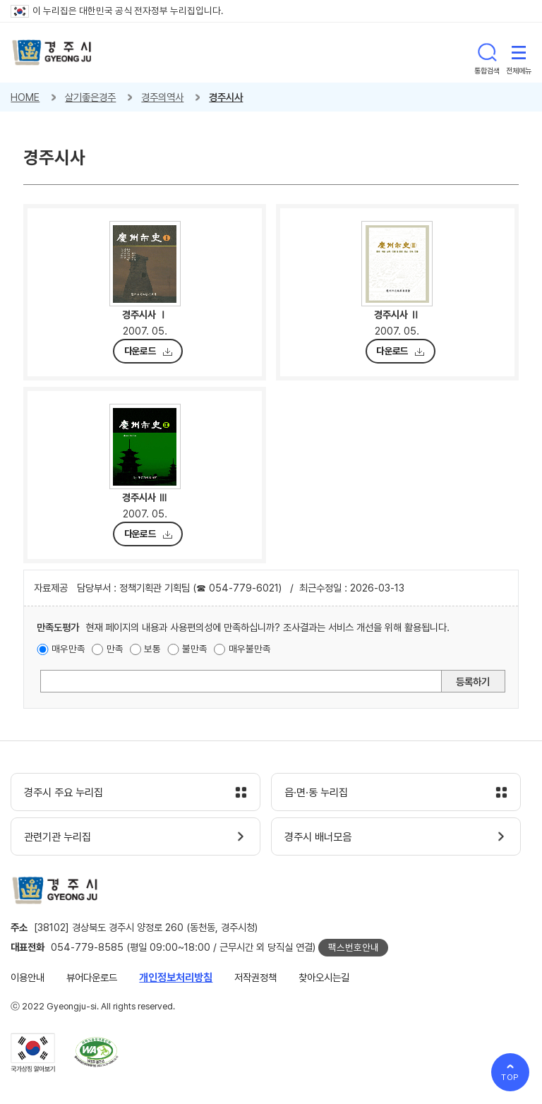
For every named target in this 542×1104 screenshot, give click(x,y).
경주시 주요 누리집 (63, 792)
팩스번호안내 (353, 947)
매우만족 (68, 648)
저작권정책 (255, 977)
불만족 (194, 648)
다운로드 (140, 350)
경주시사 (226, 97)
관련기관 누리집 (57, 837)
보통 (152, 648)
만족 (115, 648)
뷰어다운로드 (91, 977)
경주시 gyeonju (52, 52)
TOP (510, 1077)
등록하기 (473, 682)
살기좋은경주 (90, 97)
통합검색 (487, 52)
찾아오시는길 (324, 977)
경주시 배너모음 (317, 837)
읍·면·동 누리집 (316, 792)
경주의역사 (162, 97)
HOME (25, 97)
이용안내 (27, 977)
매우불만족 (250, 648)
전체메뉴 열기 (518, 52)
